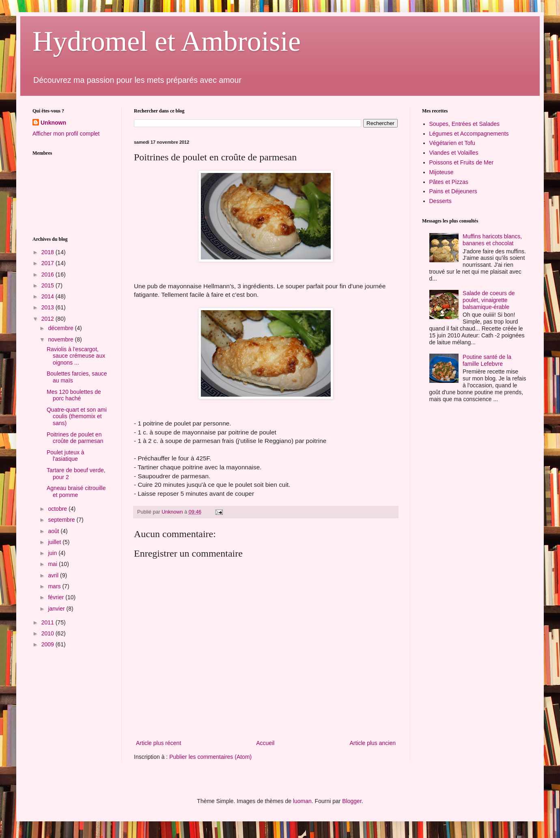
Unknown (53, 122)
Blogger (351, 801)
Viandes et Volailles (453, 152)
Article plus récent (158, 743)
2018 (48, 252)
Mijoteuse (441, 172)
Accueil (265, 743)
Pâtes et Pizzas (449, 182)
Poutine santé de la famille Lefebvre (487, 360)
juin (53, 553)
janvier (57, 608)
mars (55, 586)
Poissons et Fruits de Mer (461, 162)
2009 (48, 644)
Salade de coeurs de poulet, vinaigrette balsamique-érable (489, 300)
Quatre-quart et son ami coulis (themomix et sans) (77, 416)
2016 (48, 274)
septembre (62, 519)
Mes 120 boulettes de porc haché (74, 395)
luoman (302, 801)
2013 (48, 307)
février (56, 597)
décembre (61, 328)
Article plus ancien (372, 743)
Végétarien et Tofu (452, 143)
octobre (58, 508)
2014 (48, 296)
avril (54, 575)
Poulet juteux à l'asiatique (65, 455)
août (54, 531)
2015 (48, 285)
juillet (55, 542)
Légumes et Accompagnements (469, 133)
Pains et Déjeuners (453, 191)
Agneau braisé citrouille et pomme (76, 491)
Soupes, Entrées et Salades (464, 124)
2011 (48, 622)
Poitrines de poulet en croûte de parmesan (75, 438)
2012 (48, 318)
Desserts (440, 201)
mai (53, 564)
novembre (61, 339)
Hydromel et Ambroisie (166, 41)
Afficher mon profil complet (65, 133)
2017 (48, 263)
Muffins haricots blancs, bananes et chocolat (492, 239)
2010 (48, 633)
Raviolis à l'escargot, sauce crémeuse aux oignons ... (76, 356)
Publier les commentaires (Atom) (210, 757)
